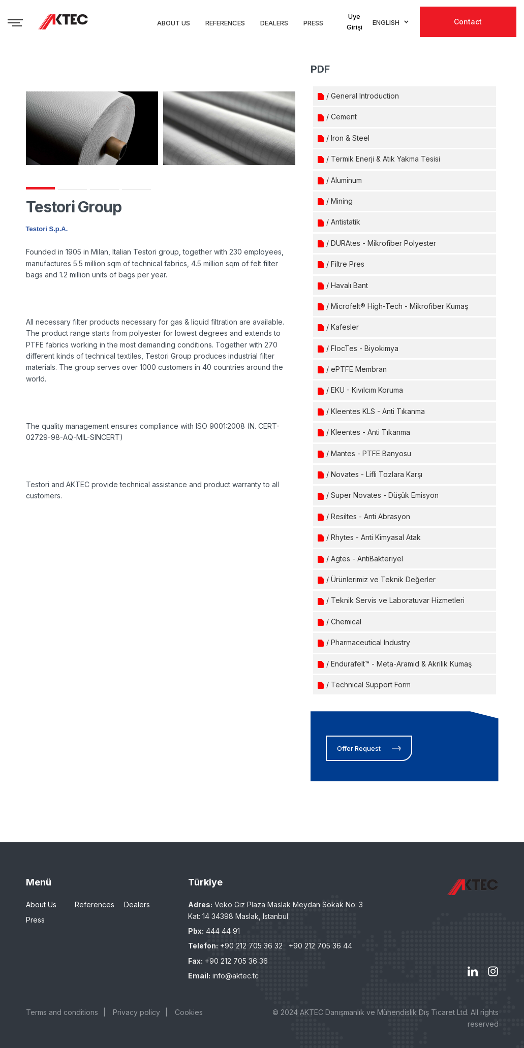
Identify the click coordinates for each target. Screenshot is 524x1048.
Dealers (137, 904)
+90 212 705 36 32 (251, 945)
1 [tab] (40, 188)
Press (35, 919)
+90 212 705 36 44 (320, 945)
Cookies (189, 1012)
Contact (468, 21)
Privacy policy (136, 1012)
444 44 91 (223, 931)
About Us (41, 904)
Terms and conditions (62, 1012)
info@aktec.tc (235, 975)
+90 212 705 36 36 (236, 961)
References (94, 904)
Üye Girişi (354, 21)
